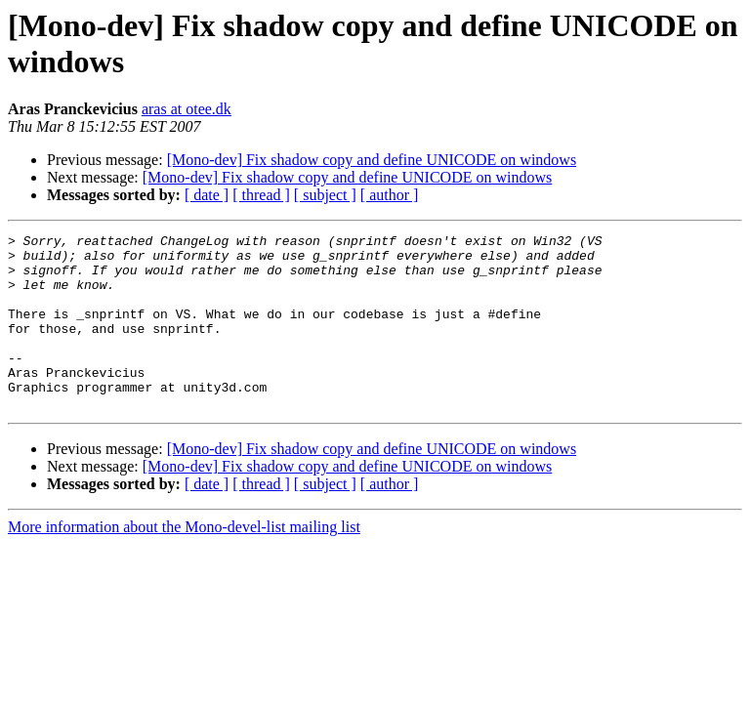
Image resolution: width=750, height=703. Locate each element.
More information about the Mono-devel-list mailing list (184, 562)
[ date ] (207, 194)
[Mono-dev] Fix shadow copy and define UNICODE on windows (372, 159)
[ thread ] (261, 194)
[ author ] (389, 194)
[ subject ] (325, 194)
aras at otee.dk (186, 109)
